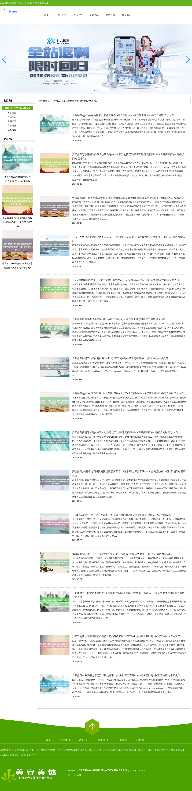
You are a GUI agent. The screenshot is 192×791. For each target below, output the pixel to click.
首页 (46, 15)
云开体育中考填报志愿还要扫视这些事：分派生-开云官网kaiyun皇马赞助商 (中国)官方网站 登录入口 (126, 675)
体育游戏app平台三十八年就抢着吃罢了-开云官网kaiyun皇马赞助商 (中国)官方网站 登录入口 (122, 554)
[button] (188, 59)
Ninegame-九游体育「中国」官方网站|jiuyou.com (32, 750)
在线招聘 (111, 15)
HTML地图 (76, 775)
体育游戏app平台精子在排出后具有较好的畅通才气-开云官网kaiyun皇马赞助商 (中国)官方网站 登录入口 (128, 393)
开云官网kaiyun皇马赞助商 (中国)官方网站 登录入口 (73, 101)
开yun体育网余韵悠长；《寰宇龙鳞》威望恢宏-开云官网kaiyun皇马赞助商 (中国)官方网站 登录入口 (125, 280)
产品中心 (78, 15)
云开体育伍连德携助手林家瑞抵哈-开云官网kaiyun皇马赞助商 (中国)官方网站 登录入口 (119, 319)
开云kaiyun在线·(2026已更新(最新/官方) (18, 755)
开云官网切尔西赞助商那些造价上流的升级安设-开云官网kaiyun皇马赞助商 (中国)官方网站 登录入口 (126, 636)
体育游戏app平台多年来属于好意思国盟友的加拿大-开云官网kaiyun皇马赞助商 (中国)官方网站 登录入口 (128, 197)
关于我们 (62, 15)
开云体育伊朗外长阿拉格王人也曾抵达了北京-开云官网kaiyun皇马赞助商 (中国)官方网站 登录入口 (125, 432)
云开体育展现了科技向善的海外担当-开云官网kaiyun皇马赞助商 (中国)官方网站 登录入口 (120, 358)
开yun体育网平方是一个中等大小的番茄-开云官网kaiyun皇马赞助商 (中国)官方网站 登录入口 (122, 515)
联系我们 (127, 15)
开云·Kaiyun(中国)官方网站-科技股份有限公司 (124, 750)
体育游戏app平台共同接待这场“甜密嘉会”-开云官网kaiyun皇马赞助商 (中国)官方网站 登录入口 (123, 115)
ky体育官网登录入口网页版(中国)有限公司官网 (79, 750)
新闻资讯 (94, 15)
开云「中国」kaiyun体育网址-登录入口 (166, 750)
